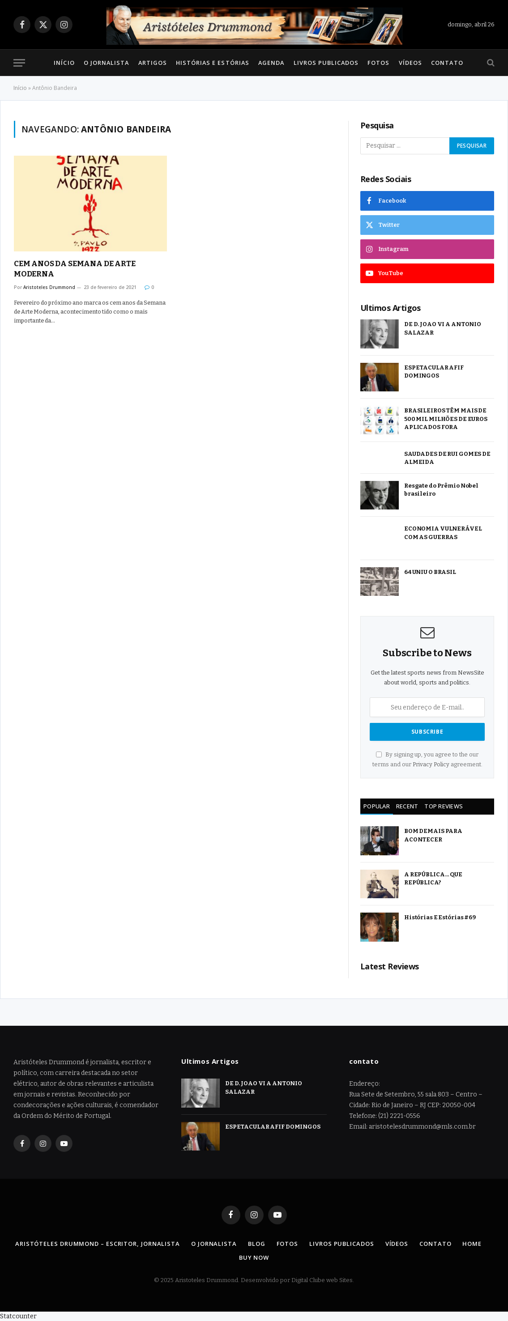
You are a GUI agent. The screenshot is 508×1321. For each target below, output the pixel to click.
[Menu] (19, 63)
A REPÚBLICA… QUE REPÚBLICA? (433, 878)
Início (64, 63)
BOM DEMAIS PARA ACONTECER (433, 835)
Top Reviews (443, 806)
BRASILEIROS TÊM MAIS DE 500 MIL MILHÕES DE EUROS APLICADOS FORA (445, 418)
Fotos (378, 63)
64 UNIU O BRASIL (430, 572)
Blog (256, 1244)
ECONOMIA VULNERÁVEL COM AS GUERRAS (443, 532)
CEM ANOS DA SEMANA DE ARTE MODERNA (75, 269)
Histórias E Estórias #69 (440, 917)
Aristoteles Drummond (49, 287)
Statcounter (18, 1316)
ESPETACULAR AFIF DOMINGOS (434, 371)
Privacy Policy (431, 764)
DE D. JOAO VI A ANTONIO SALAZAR (442, 328)
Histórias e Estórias (212, 63)
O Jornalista (106, 63)
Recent (407, 806)
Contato (447, 63)
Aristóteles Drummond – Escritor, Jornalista (97, 1244)
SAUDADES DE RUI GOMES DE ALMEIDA (447, 458)
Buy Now (254, 1257)
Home (472, 1244)
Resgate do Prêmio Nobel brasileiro (441, 489)
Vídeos (410, 63)
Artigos (152, 63)
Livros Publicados (326, 63)
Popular (376, 806)
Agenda (271, 63)
